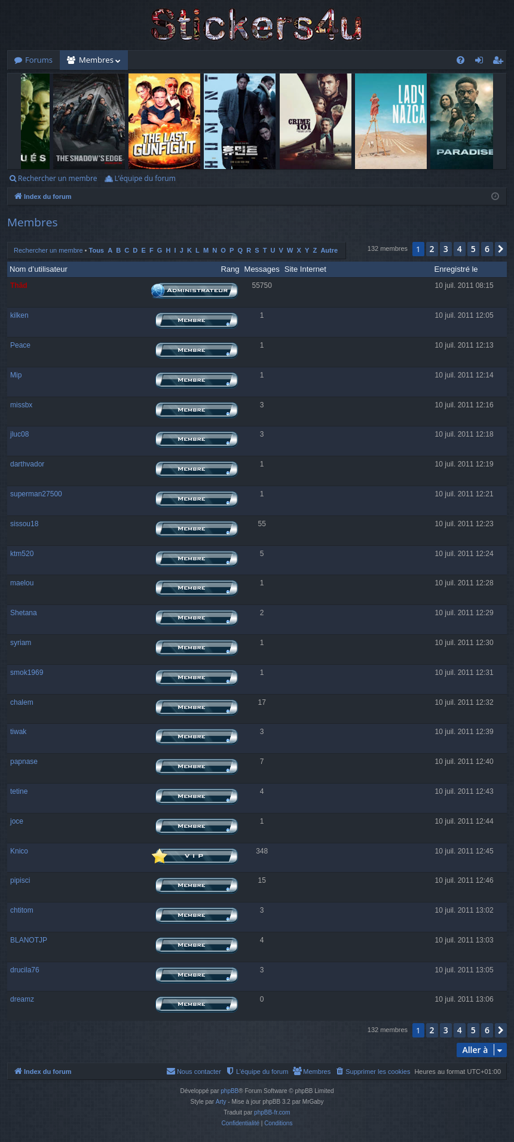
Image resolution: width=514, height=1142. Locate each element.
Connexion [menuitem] (481, 62)
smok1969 (26, 672)
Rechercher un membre (57, 178)
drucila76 (24, 970)
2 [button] (432, 248)
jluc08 (19, 434)
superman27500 (36, 494)
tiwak (18, 731)
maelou (21, 583)
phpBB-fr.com (272, 1112)
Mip (16, 375)
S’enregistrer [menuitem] (500, 62)
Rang (230, 269)
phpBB (229, 1091)
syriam (20, 642)
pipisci (20, 880)
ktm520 (21, 553)
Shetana (23, 613)
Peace (20, 345)
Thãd (18, 285)
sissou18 (24, 524)
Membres (96, 59)
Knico (19, 851)
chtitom (21, 910)
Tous (96, 250)
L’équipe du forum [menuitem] (144, 178)
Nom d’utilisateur (39, 269)
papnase (24, 761)
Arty (221, 1101)
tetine (18, 791)
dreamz (22, 999)
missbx (21, 405)
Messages (262, 269)
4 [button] (459, 248)
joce (16, 821)
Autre (329, 250)
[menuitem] (460, 60)
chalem (21, 702)
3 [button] (445, 248)
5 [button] (473, 248)
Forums (39, 59)
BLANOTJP (28, 940)
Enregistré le (456, 269)
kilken (19, 315)
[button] (501, 249)
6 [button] (487, 248)
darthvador (27, 464)
